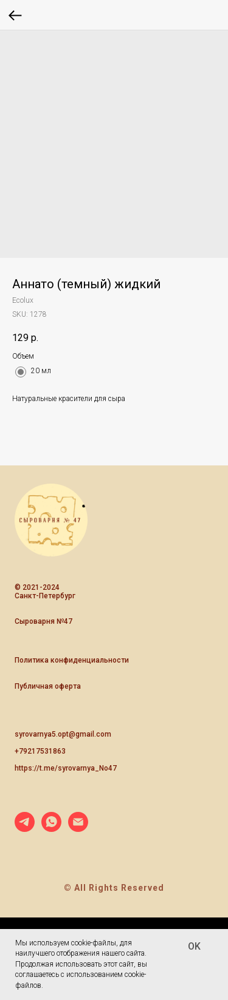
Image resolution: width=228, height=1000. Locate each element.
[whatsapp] (51, 828)
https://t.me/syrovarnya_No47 (66, 768)
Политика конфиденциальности (72, 660)
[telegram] (25, 828)
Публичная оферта (48, 686)
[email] (78, 828)
